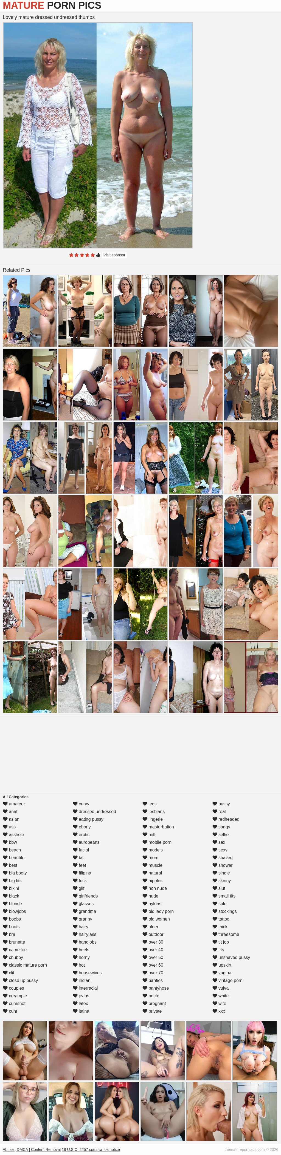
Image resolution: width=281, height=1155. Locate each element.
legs (149, 804)
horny (81, 957)
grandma (84, 911)
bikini (11, 888)
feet (79, 865)
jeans (81, 995)
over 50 (152, 957)
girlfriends (85, 896)
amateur (14, 804)
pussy (221, 804)
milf (148, 834)
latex (80, 1003)
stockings (224, 911)
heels (81, 949)
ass (9, 827)
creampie (15, 995)
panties (152, 980)
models (152, 850)
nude (150, 896)
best (10, 865)
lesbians (153, 811)
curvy (81, 804)
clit (8, 972)
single (221, 873)
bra (9, 934)
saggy (221, 827)
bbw (10, 842)
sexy (219, 850)
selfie (220, 834)
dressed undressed (94, 811)
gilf (79, 888)
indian (82, 980)
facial (81, 850)
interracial (85, 988)
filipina (82, 873)
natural (152, 873)
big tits (12, 880)
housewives (87, 972)
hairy (80, 926)
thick (219, 926)
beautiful (14, 857)
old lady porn (158, 911)
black (11, 896)
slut (218, 888)
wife (219, 1003)
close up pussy (20, 980)
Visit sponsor (114, 255)
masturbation (158, 827)
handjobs (85, 942)
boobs (12, 919)
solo (219, 903)
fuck (80, 880)
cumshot (14, 1003)
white (220, 995)
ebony (82, 827)
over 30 (152, 942)
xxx (218, 1011)
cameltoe (15, 949)
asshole (13, 834)
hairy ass (84, 934)
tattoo (220, 919)
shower (222, 865)
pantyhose (155, 988)
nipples (152, 880)
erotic (81, 834)
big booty (15, 873)
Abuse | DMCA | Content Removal (32, 1149)
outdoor (153, 934)
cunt (10, 1011)
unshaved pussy (231, 957)
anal (10, 811)
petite (150, 995)
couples (13, 988)
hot (79, 965)
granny (82, 919)
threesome (225, 934)
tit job (220, 942)
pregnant (154, 1003)
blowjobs (14, 911)
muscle (152, 865)
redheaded (226, 819)
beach (12, 850)
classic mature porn (25, 965)
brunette (14, 942)
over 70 (152, 972)
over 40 (152, 949)
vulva (220, 988)
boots (11, 926)
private (152, 1011)
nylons (151, 903)
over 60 (152, 965)
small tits (224, 896)
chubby (13, 957)
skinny (221, 880)
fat (78, 857)
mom (150, 857)
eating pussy (88, 819)
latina (81, 1011)
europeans (86, 842)
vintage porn (227, 980)
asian (11, 819)
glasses (83, 903)
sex (218, 842)
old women (156, 919)
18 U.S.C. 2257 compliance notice (91, 1149)
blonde (12, 903)
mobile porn (157, 842)
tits (218, 949)
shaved (222, 857)
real (219, 811)
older (150, 926)
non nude (154, 888)
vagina (222, 972)
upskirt (222, 965)
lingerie (152, 819)
